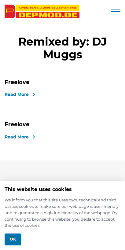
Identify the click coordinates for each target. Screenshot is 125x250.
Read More (17, 94)
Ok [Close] (13, 239)
